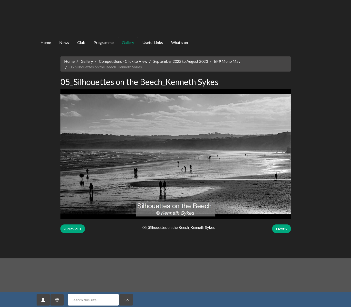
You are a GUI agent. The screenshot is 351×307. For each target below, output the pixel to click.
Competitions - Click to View (123, 61)
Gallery (128, 42)
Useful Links (152, 42)
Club (81, 42)
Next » (281, 228)
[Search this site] (93, 300)
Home (45, 42)
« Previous (72, 228)
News (64, 42)
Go (126, 299)
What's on (179, 42)
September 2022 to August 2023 (180, 61)
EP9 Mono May (227, 61)
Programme (104, 42)
